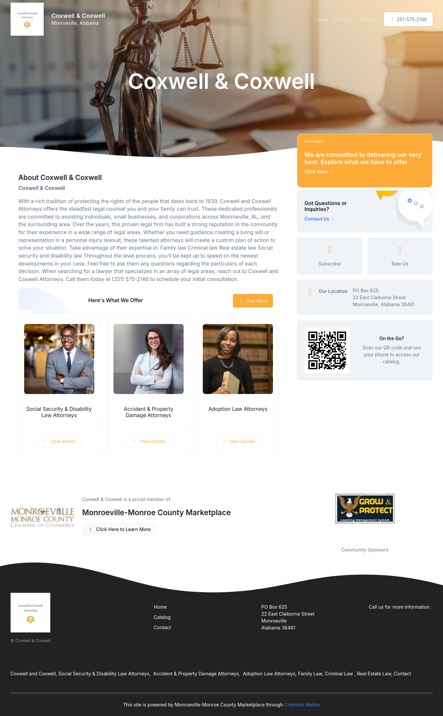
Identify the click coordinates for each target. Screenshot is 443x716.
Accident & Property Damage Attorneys (148, 412)
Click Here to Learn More (119, 529)
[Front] (28, 19)
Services (343, 19)
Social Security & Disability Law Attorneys (59, 412)
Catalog (162, 617)
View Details (59, 441)
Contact (368, 19)
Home (321, 19)
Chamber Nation (302, 704)
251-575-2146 (408, 19)
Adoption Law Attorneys (238, 409)
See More (253, 301)
